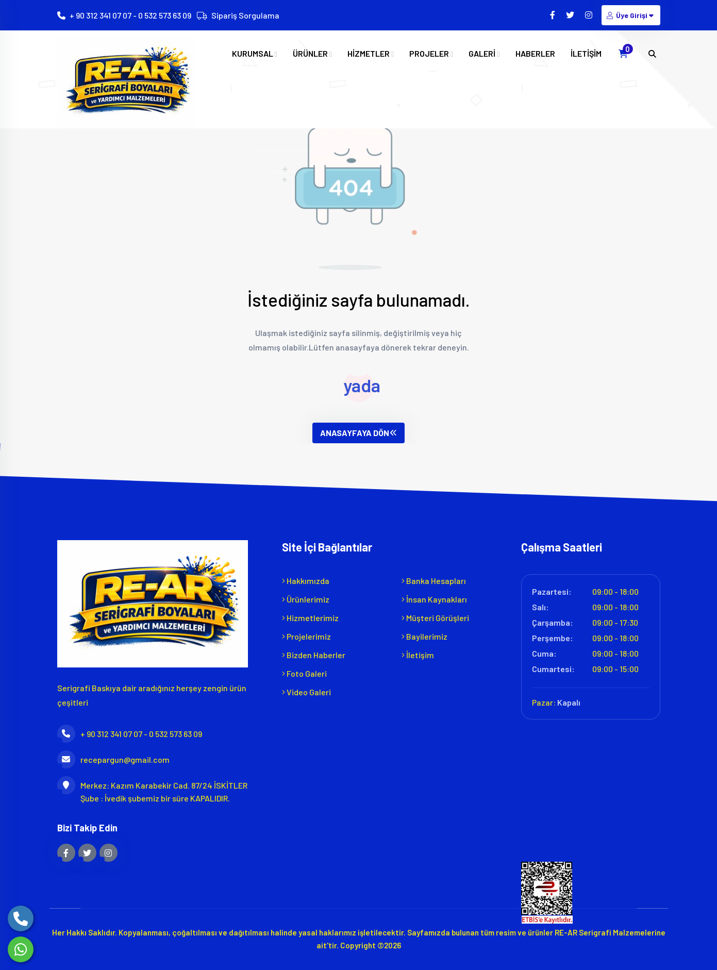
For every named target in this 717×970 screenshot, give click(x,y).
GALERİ (484, 53)
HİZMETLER (370, 53)
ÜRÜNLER (312, 53)
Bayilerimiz (424, 636)
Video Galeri (306, 692)
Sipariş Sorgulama (245, 15)
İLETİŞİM (586, 53)
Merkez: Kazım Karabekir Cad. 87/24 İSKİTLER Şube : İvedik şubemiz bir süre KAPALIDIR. (152, 791)
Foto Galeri (304, 673)
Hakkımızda (305, 581)
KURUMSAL (254, 53)
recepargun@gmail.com (113, 759)
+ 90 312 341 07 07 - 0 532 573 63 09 (130, 15)
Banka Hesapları (434, 581)
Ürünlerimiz (305, 599)
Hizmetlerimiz (310, 618)
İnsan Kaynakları (434, 599)
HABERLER (535, 53)
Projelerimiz (306, 636)
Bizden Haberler (313, 655)
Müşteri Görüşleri (435, 618)
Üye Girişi (631, 15)
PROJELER (431, 53)
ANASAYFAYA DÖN (358, 433)
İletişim (418, 655)
